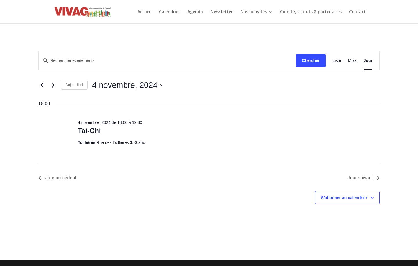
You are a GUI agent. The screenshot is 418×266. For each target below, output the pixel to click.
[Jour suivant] (53, 85)
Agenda (195, 12)
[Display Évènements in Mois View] (352, 60)
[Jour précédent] (41, 85)
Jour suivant (364, 177)
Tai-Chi (89, 131)
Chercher (311, 60)
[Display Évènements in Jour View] (368, 60)
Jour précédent (57, 177)
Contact (357, 12)
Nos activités (253, 12)
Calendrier (169, 12)
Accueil (145, 12)
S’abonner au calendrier (344, 197)
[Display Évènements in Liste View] (337, 60)
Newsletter (221, 12)
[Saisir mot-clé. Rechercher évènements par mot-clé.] (167, 60)
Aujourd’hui (74, 85)
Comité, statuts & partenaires (311, 12)
